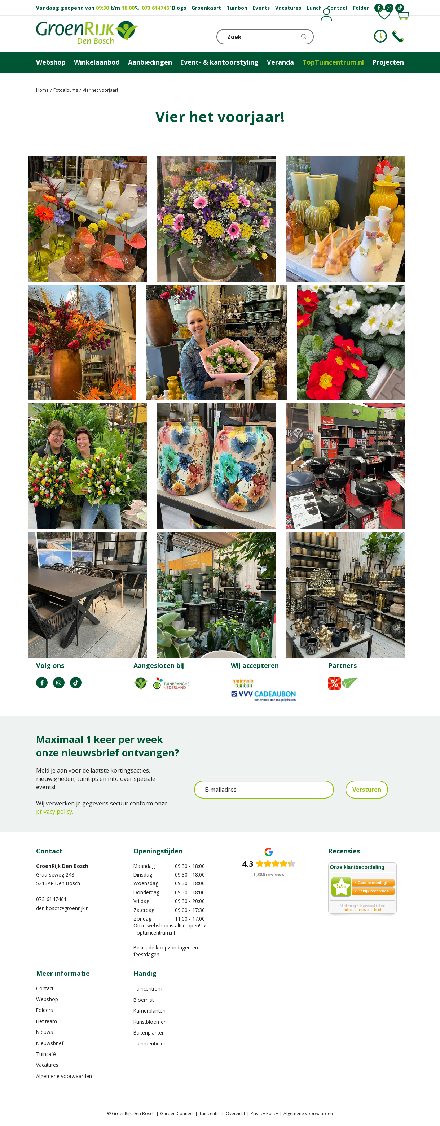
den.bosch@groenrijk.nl (63, 908)
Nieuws (44, 1032)
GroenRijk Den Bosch (62, 865)
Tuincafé (46, 1054)
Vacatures (47, 1064)
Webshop (47, 999)
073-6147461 (51, 899)
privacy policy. (54, 812)
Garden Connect (177, 1113)
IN (59, 682)
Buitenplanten (149, 1032)
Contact (44, 988)
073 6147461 (157, 7)
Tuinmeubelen (150, 1043)
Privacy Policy (264, 1113)
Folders (44, 1010)
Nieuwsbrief (49, 1043)
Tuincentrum (147, 988)
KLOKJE (380, 36)
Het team (46, 1021)
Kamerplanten (149, 1010)
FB (42, 682)
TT (76, 682)
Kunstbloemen (150, 1021)
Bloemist (143, 999)
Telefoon (398, 36)
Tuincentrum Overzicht (222, 1113)
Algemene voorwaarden (64, 1076)
